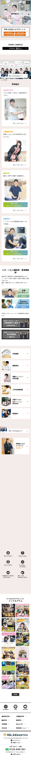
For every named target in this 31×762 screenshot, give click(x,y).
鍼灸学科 (4, 720)
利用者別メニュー (21, 728)
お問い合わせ (15, 754)
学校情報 (4, 724)
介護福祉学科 (20, 716)
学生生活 (4, 728)
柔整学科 (18, 720)
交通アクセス (15, 742)
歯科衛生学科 (6, 716)
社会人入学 (19, 724)
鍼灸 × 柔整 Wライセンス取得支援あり (14, 205)
